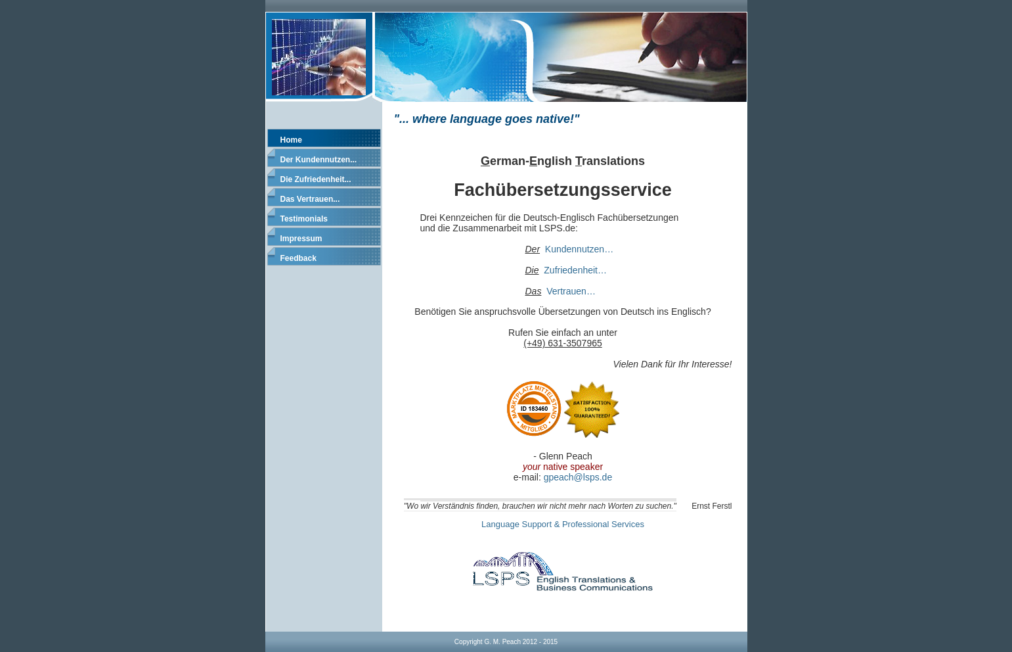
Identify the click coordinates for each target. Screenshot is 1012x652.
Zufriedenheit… (575, 270)
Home (291, 140)
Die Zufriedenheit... (315, 179)
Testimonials (304, 218)
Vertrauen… (571, 291)
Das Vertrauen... (310, 199)
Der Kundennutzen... (318, 159)
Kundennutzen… (579, 249)
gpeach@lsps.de (578, 477)
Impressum (301, 238)
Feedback (298, 258)
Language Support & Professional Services (562, 524)
